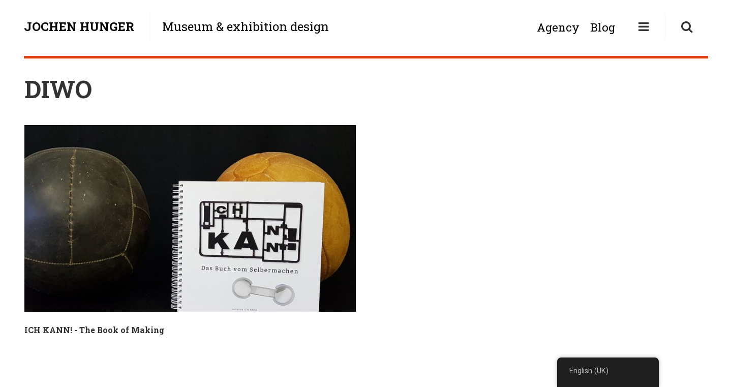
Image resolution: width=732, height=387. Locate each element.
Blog (602, 27)
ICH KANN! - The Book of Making (94, 329)
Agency (558, 27)
